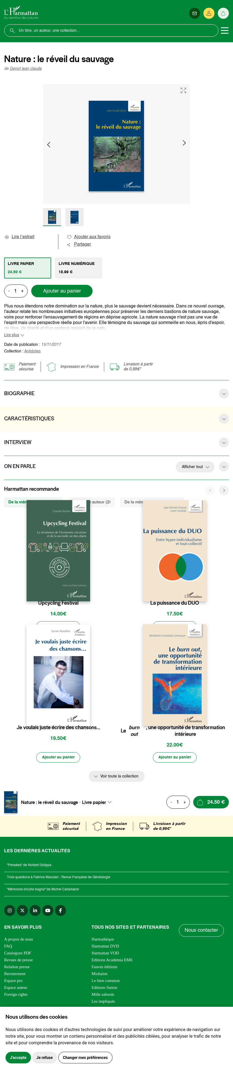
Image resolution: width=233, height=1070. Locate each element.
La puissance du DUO (174, 603)
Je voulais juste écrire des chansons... (58, 727)
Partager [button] (79, 244)
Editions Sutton (104, 988)
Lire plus (11, 335)
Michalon (99, 974)
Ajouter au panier (62, 291)
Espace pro (13, 981)
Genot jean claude (26, 69)
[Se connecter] (208, 13)
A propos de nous (18, 939)
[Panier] (223, 13)
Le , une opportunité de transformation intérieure (173, 730)
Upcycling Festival (58, 603)
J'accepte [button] (18, 1057)
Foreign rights (16, 994)
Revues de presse (18, 960)
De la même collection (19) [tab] (33, 502)
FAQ (8, 946)
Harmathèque (102, 939)
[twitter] (22, 910)
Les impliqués (103, 1001)
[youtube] (47, 910)
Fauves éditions (104, 967)
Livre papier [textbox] (94, 803)
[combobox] (98, 802)
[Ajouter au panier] (58, 626)
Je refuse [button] (44, 1057)
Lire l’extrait (19, 237)
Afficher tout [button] (192, 467)
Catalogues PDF (17, 953)
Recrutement (14, 974)
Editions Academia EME (112, 960)
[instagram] (9, 910)
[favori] (86, 592)
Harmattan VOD (105, 953)
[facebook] (60, 910)
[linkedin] (35, 910)
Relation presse (17, 967)
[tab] (27, 267)
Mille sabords (102, 994)
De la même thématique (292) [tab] (152, 502)
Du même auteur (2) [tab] (92, 502)
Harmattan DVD (105, 946)
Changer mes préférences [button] (85, 1057)
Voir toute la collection (119, 777)
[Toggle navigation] (225, 30)
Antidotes (32, 351)
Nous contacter (201, 930)
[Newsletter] (194, 13)
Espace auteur (15, 988)
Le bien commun (105, 981)
